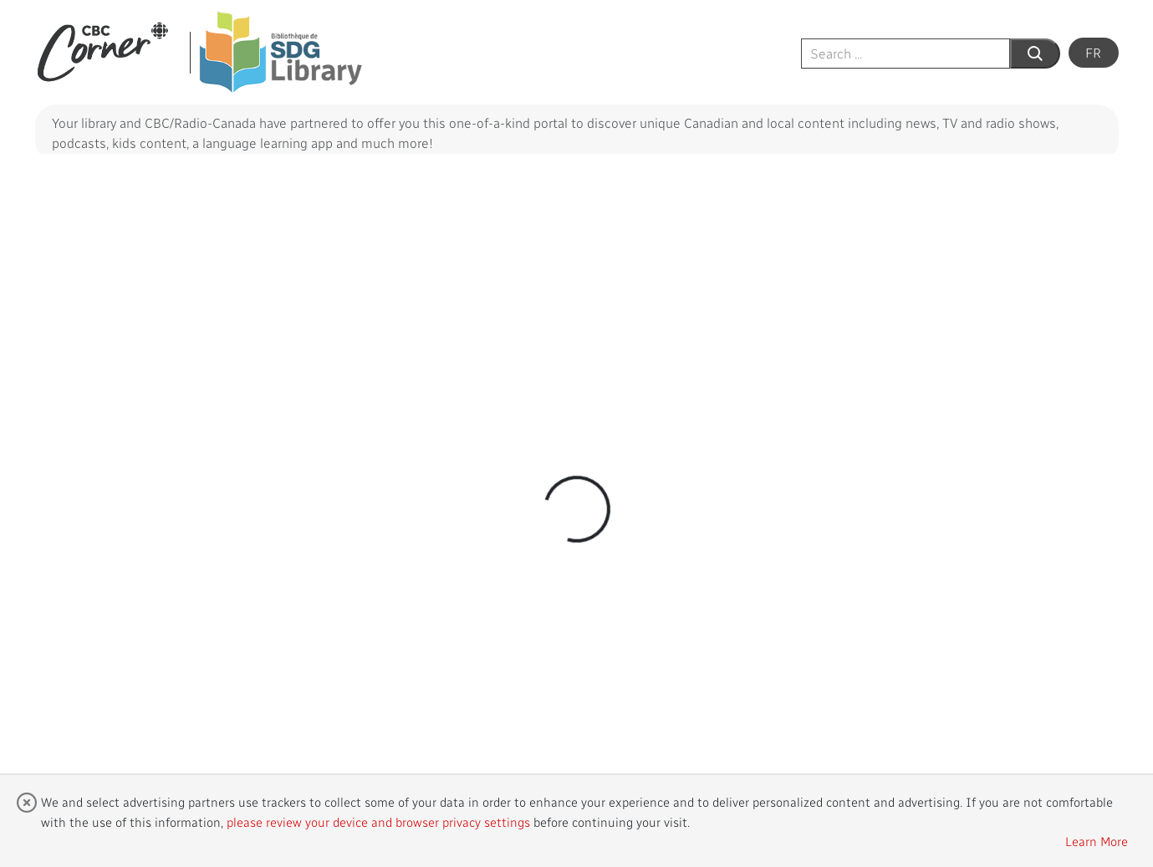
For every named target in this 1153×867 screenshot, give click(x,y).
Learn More (1096, 841)
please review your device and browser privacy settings (378, 821)
